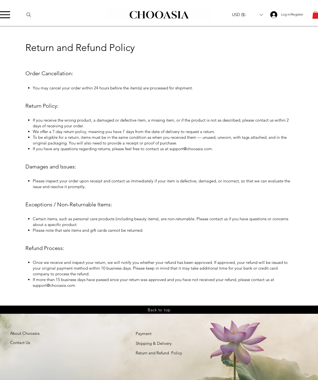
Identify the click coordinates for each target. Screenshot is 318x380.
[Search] (31, 14)
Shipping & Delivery (154, 343)
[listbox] (247, 15)
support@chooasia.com (191, 148)
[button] (247, 15)
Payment (143, 333)
